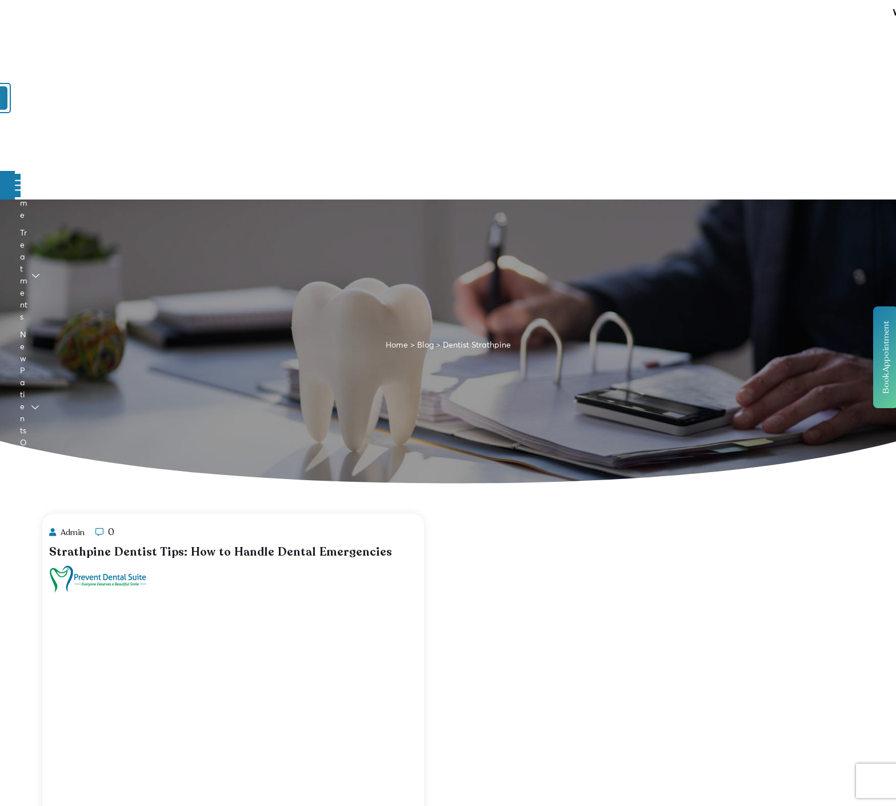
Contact (572, 97)
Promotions (414, 97)
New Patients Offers (309, 97)
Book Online (740, 54)
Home (136, 97)
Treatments (205, 97)
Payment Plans (500, 97)
